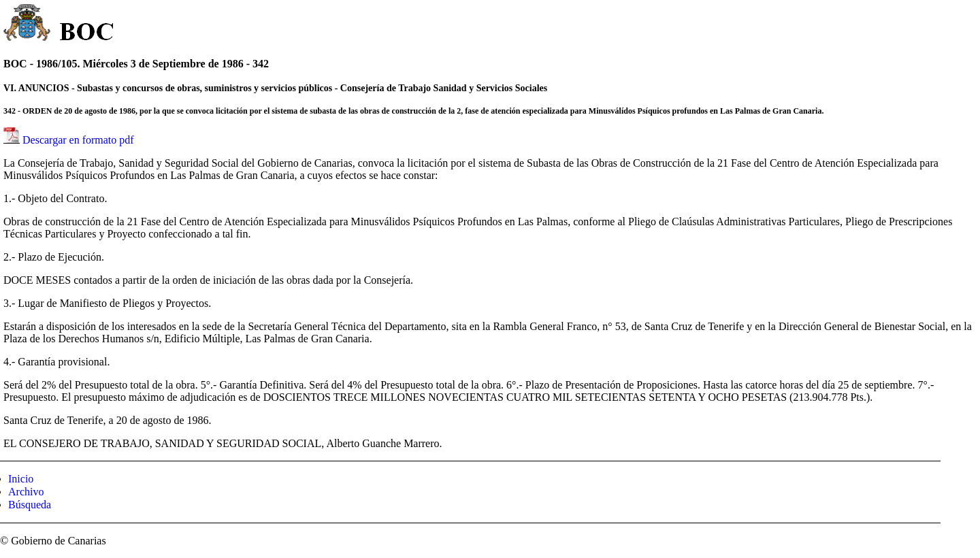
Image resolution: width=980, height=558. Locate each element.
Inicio (20, 479)
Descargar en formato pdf (78, 140)
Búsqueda (29, 504)
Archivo (26, 491)
